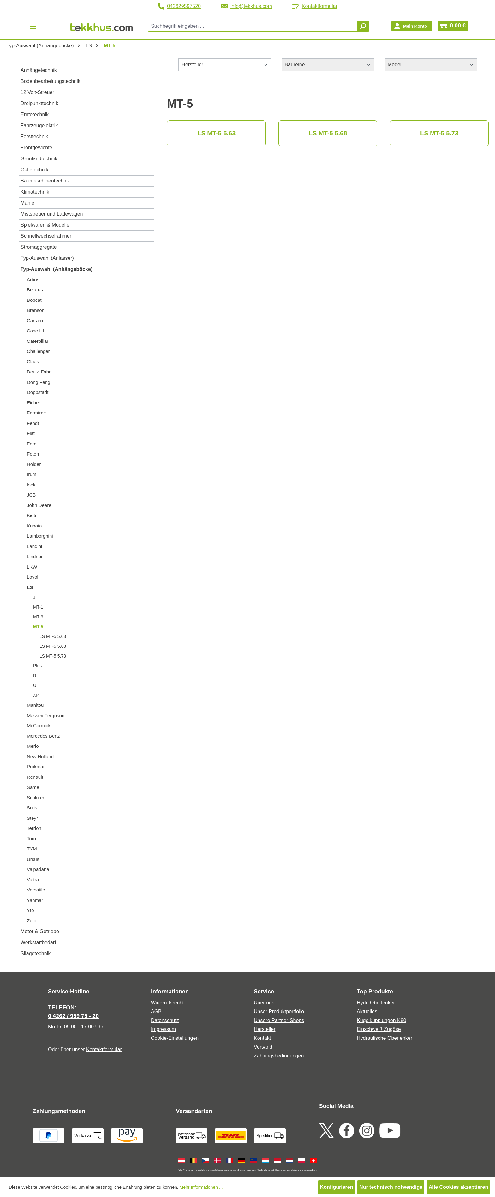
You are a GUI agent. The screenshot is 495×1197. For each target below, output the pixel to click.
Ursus (33, 859)
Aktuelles (367, 1011)
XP (36, 695)
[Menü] (33, 26)
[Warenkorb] (453, 26)
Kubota (34, 525)
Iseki (32, 484)
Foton (33, 453)
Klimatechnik (35, 191)
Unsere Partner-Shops (279, 1020)
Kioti (31, 515)
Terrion (34, 828)
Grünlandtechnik (39, 158)
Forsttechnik (34, 136)
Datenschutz (165, 1020)
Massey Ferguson (45, 715)
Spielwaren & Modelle (45, 225)
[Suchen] (363, 26)
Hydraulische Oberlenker (384, 1038)
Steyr (32, 818)
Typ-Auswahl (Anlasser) (47, 258)
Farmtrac (36, 412)
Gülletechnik (34, 169)
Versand (263, 1047)
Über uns (264, 1002)
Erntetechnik (35, 114)
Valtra (33, 879)
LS (30, 587)
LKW (32, 566)
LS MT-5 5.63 (52, 636)
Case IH (35, 330)
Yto (30, 910)
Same (33, 787)
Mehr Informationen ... (201, 1187)
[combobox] (252, 26)
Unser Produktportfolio (279, 1011)
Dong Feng (38, 382)
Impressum (163, 1029)
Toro (31, 838)
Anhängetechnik (39, 70)
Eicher (33, 402)
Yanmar (35, 900)
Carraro (35, 320)
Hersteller (264, 1029)
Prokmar (36, 766)
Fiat (31, 433)
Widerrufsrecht (167, 1002)
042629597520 (179, 6)
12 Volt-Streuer (37, 92)
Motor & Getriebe (40, 931)
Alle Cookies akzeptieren (458, 1187)
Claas (33, 361)
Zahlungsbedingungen (279, 1055)
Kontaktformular (314, 6)
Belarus (35, 289)
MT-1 (38, 607)
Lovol (32, 577)
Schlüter (35, 797)
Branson (36, 310)
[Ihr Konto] (411, 26)
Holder (34, 464)
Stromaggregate (39, 247)
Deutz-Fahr (39, 371)
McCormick (39, 725)
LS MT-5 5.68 (52, 646)
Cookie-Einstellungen (175, 1038)
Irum (31, 474)
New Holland (40, 756)
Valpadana (38, 869)
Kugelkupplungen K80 (381, 1020)
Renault (35, 777)
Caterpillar (37, 341)
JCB (31, 494)
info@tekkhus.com (246, 6)
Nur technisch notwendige (390, 1187)
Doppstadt (37, 392)
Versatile (36, 889)
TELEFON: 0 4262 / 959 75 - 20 (73, 1011)
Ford (32, 443)
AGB (156, 1011)
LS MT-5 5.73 (52, 655)
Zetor (32, 920)
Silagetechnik (36, 953)
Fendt (33, 423)
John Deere (39, 505)
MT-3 (38, 616)
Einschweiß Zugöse (379, 1029)
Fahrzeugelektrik (39, 125)
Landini (34, 546)
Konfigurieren (336, 1187)
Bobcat (34, 300)
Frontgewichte (36, 147)
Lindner (35, 556)
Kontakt (262, 1038)
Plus (37, 665)
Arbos (33, 279)
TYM (32, 848)
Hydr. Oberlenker (376, 1002)
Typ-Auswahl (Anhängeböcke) (56, 269)
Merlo (33, 746)
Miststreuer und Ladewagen (52, 214)
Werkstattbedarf (38, 942)
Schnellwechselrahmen (47, 236)
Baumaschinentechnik (45, 180)
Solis (32, 807)
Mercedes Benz (43, 736)
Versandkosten (238, 1170)
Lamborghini (40, 536)
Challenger (38, 351)
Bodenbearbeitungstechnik (50, 81)
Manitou (35, 705)
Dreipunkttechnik (39, 103)
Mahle (27, 202)
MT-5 (38, 626)
